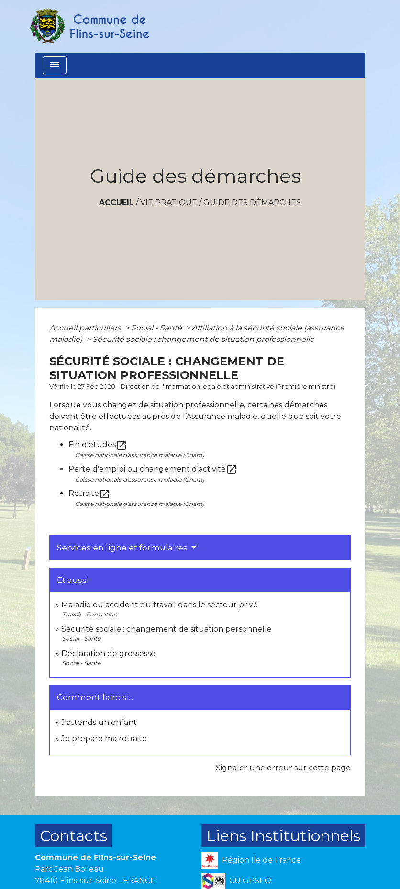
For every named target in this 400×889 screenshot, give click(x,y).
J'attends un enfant (99, 722)
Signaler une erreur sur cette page (283, 767)
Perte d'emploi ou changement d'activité (152, 468)
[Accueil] (89, 26)
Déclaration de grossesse (108, 653)
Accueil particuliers (86, 327)
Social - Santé (157, 327)
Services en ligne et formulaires (123, 547)
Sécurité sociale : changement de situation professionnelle (203, 339)
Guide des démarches (252, 202)
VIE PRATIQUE (168, 202)
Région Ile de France (251, 860)
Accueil (116, 202)
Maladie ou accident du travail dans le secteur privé (159, 604)
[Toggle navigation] (55, 65)
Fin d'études (97, 444)
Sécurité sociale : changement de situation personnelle (166, 629)
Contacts (73, 835)
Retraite (89, 493)
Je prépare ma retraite (104, 738)
